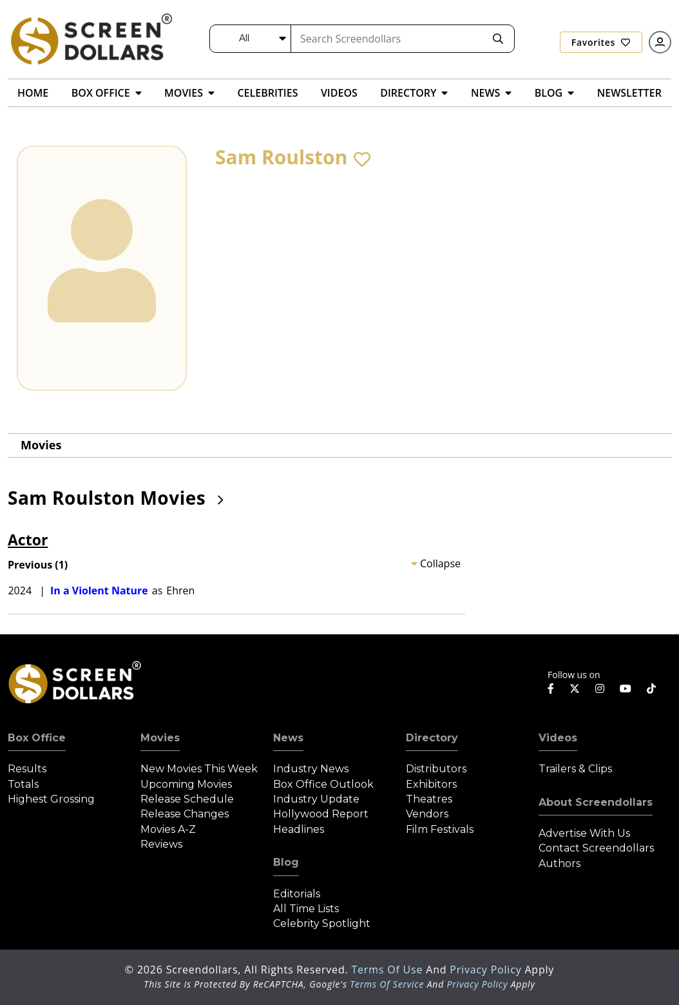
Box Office (37, 738)
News (288, 738)
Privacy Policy (487, 969)
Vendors (427, 814)
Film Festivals (439, 829)
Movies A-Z (168, 829)
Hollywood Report (320, 814)
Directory (432, 738)
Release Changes (184, 814)
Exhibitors (431, 784)
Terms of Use (388, 969)
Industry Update (316, 799)
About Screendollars (596, 802)
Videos (558, 738)
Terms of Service (387, 984)
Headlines (298, 829)
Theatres (429, 799)
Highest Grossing (51, 799)
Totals (23, 784)
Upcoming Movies (186, 784)
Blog (286, 862)
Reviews (161, 844)
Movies (41, 445)
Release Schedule (187, 799)
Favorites (601, 42)
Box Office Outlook (323, 784)
